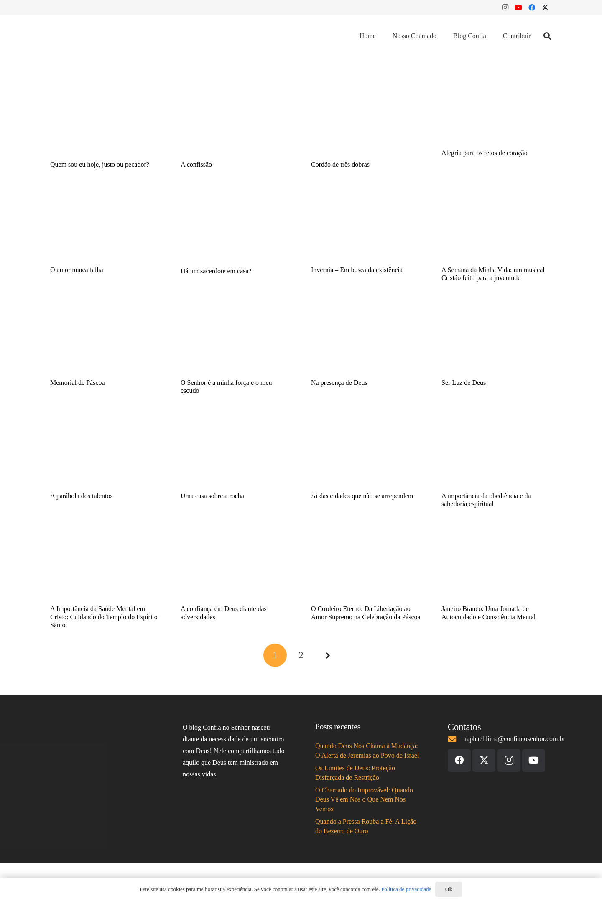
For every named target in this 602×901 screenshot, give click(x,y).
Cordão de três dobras (340, 164)
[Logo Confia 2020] (86, 36)
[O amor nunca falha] (105, 225)
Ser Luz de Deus (463, 382)
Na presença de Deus (339, 382)
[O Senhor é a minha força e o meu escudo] (236, 338)
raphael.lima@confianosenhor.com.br (514, 738)
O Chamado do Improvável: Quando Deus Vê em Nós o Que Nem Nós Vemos (364, 799)
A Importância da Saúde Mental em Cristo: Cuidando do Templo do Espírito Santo (104, 616)
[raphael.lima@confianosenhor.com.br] (456, 739)
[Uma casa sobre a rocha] (236, 452)
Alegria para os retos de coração (484, 152)
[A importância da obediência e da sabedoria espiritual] (496, 452)
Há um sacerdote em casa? (216, 271)
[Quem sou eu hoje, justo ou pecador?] (105, 120)
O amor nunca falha (76, 269)
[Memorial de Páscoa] (105, 338)
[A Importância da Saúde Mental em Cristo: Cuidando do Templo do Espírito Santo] (105, 564)
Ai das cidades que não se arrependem (362, 495)
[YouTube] (518, 7)
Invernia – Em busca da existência (357, 269)
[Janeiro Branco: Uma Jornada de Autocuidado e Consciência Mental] (496, 564)
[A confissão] (236, 120)
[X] (545, 7)
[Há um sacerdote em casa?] (236, 226)
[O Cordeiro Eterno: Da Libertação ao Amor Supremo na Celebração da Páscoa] (366, 564)
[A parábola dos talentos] (105, 452)
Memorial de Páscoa (77, 382)
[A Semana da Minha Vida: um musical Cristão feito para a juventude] (496, 225)
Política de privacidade (406, 889)
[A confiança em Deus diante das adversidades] (236, 564)
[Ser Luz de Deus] (496, 338)
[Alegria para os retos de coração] (496, 114)
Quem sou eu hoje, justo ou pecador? (99, 164)
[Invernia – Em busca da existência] (366, 225)
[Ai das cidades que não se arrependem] (366, 452)
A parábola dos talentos (81, 495)
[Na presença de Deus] (366, 338)
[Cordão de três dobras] (366, 120)
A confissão (196, 164)
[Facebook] (531, 7)
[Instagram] (505, 7)
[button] (547, 35)
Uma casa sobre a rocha (212, 495)
